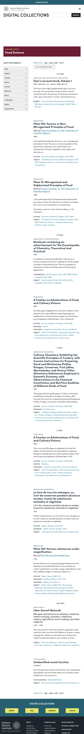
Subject (7, 73)
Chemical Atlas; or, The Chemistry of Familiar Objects (55, 132)
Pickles (41, 415)
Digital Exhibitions (49, 730)
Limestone (71, 593)
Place (6, 95)
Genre (6, 82)
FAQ (31, 710)
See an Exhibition (67, 722)
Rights (6, 104)
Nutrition (38, 225)
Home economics (42, 417)
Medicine (58, 645)
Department (9, 108)
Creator (7, 77)
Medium (7, 91)
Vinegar (48, 415)
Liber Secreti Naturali (47, 610)
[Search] (62, 15)
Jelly (74, 415)
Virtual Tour (47, 726)
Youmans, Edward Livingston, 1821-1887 (57, 156)
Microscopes (59, 588)
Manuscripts (51, 78)
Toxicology (48, 338)
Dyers (56, 101)
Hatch (45, 326)
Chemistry (45, 159)
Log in (72, 710)
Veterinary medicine (71, 645)
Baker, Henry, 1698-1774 (51, 576)
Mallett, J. (45, 464)
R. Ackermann (49, 409)
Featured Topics (12, 49)
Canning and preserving (69, 332)
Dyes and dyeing (67, 101)
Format (7, 86)
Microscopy (67, 585)
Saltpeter (68, 590)
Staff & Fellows (30, 728)
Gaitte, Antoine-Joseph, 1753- (55, 528)
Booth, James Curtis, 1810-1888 (58, 274)
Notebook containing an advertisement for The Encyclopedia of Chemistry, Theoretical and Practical (56, 246)
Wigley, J (46, 582)
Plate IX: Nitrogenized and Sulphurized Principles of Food (53, 183)
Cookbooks (57, 283)
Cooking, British (55, 412)
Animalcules (49, 588)
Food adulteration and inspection (48, 335)
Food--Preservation (61, 338)
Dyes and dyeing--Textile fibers (63, 104)
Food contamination (49, 332)
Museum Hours (42, 2)
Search (76, 15)
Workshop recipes (42, 104)
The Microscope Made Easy (55, 555)
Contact (52, 710)
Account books (47, 101)
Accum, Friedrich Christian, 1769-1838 (56, 323)
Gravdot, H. (55, 582)
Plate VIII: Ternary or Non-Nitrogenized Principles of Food (53, 125)
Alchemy (45, 642)
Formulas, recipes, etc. (44, 645)
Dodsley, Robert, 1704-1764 (54, 579)
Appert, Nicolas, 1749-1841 (52, 526)
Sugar (75, 590)
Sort (43, 67)
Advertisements (52, 239)
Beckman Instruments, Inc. (69, 683)
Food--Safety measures (62, 472)
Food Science (14, 52)
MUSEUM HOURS (49, 722)
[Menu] (80, 9)
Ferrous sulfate (41, 593)
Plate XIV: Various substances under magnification (56, 550)
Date (6, 69)
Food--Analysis (49, 225)
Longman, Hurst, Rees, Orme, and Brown (60, 329)
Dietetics (57, 420)
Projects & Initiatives (32, 730)
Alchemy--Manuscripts (59, 642)
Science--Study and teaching (60, 162)
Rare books (63, 78)
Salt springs (52, 593)
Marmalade (55, 417)
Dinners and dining (49, 683)
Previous (38, 63)
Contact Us (65, 733)
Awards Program (31, 733)
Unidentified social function (51, 662)
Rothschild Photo (55, 680)
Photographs (39, 659)
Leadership (29, 726)
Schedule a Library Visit (70, 726)
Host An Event (66, 729)
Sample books (39, 78)
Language (8, 100)
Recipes (38, 106)
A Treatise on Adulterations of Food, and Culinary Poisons (56, 301)
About (11, 710)
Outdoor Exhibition (50, 728)
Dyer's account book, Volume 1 (52, 81)
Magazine (47, 733)
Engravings (49, 352)
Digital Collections (26, 15)
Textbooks (43, 162)
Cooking (44, 412)
